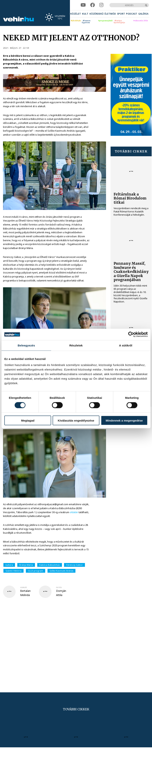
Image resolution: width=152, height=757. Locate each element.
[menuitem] (75, 13)
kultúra (9, 564)
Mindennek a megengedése (124, 420)
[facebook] (92, 5)
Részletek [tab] (76, 345)
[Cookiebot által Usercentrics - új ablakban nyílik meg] (131, 334)
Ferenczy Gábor (74, 564)
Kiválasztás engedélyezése (76, 420)
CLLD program (35, 570)
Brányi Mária (26, 564)
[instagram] (101, 5)
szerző (23, 587)
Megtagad (27, 420)
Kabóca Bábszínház (49, 564)
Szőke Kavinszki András (61, 570)
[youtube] (83, 5)
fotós (59, 587)
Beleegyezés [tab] (26, 345)
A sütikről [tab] (125, 345)
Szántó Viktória (13, 570)
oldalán (74, 512)
